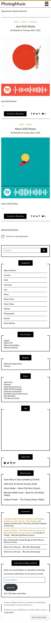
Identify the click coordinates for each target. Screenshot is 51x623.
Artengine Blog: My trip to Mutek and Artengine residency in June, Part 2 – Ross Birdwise (24, 520)
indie (16, 22)
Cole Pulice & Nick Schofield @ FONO (21, 479)
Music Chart (9, 299)
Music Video (9, 304)
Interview (8, 285)
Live (5, 289)
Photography (9, 313)
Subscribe (11, 587)
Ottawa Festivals (11, 347)
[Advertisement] (24, 431)
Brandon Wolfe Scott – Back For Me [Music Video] (24, 493)
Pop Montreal (9, 396)
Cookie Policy (9, 612)
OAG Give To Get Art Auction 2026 (20, 484)
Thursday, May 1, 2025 (31, 30)
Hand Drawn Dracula (12, 387)
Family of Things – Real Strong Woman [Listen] (24, 534)
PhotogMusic (13, 3)
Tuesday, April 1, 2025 (31, 133)
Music (24, 22)
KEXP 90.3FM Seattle (13, 389)
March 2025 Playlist (25, 128)
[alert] (25, 236)
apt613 (6, 340)
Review (7, 318)
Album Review (10, 270)
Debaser (7, 384)
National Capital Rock (13, 364)
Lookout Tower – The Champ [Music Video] (24, 499)
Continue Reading (15, 113)
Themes (7, 366)
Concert (7, 275)
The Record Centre (11, 398)
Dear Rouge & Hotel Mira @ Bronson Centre (24, 541)
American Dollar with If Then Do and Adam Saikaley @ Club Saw (25, 524)
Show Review (9, 323)
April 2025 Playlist (25, 26)
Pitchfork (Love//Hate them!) (15, 394)
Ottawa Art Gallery (11, 345)
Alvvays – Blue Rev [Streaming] (27, 547)
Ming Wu (16, 30)
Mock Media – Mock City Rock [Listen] (22, 488)
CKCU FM (8, 343)
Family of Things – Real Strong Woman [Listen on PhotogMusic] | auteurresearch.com (24, 531)
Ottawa (33, 22)
